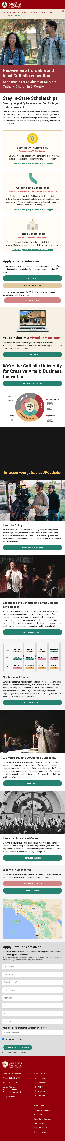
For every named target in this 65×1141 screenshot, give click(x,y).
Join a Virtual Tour (32, 632)
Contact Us (42, 1078)
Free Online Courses (42, 1119)
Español (59, 22)
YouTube (41, 1087)
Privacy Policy (40, 1132)
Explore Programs (32, 285)
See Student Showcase (32, 548)
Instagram (42, 1091)
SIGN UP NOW (32, 355)
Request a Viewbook (32, 383)
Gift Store (38, 1115)
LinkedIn (41, 1095)
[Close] (63, 11)
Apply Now (32, 278)
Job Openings (40, 1123)
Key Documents (40, 1128)
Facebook (42, 1083)
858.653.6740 (14, 1078)
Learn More (32, 783)
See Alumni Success (32, 858)
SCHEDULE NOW (32, 300)
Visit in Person (32, 891)
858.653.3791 (12, 1082)
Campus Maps (9, 1097)
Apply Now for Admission (17, 1047)
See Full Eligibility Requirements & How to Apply (32, 163)
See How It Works (32, 702)
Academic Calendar (42, 1110)
